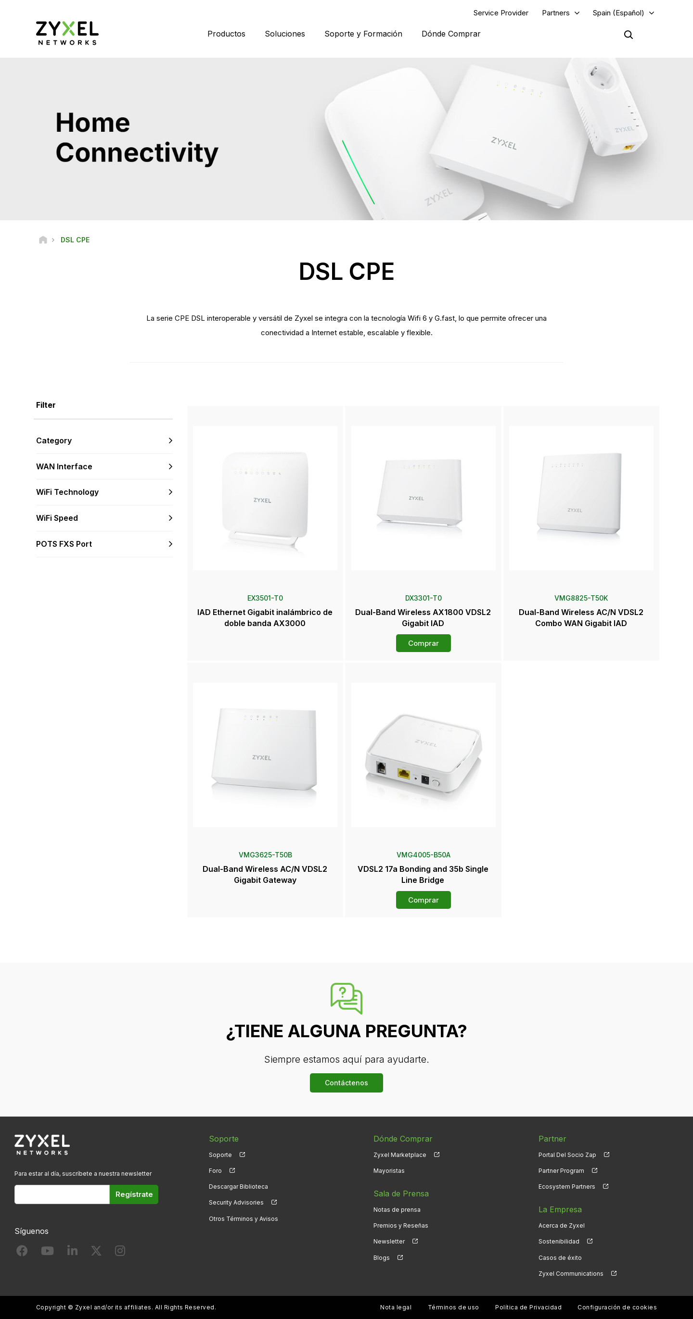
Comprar (423, 643)
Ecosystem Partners (567, 1186)
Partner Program (561, 1170)
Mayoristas (389, 1170)
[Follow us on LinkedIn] (72, 1252)
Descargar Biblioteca (238, 1186)
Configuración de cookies (617, 1307)
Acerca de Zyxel (562, 1225)
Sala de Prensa (401, 1193)
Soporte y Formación (363, 33)
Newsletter (389, 1241)
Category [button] (54, 440)
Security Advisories (236, 1202)
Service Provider (501, 12)
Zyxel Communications (571, 1273)
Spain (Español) (618, 12)
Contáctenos (346, 1083)
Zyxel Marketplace (399, 1154)
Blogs (381, 1257)
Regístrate (134, 1194)
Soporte (220, 1154)
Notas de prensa (397, 1209)
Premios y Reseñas (400, 1225)
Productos (226, 33)
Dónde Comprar (451, 33)
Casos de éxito (560, 1257)
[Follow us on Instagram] (120, 1252)
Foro (215, 1170)
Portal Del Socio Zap (567, 1154)
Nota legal (395, 1307)
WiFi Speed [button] (57, 518)
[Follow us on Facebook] (22, 1252)
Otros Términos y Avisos (243, 1218)
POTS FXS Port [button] (64, 544)
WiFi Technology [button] (67, 492)
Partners (556, 12)
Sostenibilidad (559, 1241)
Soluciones (285, 33)
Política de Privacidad (528, 1307)
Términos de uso (453, 1307)
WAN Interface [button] (64, 466)
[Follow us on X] (96, 1252)
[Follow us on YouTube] (47, 1252)
